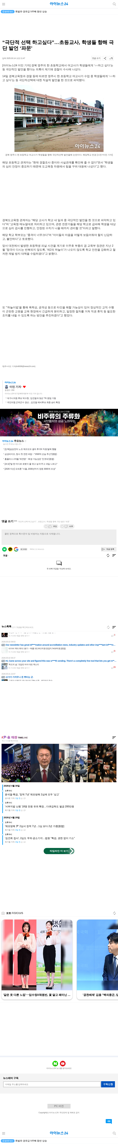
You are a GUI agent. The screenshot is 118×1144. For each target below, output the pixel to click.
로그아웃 (24, 549)
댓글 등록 (110, 549)
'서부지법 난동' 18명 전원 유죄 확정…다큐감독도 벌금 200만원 (39, 806)
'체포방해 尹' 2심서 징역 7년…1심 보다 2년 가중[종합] (34, 826)
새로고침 (25, 441)
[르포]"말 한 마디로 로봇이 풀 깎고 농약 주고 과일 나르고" (31, 464)
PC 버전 (59, 1106)
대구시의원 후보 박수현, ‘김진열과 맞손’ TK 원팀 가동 (31, 398)
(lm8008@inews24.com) (25, 366)
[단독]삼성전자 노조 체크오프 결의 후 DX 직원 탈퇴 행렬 (30, 449)
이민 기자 (15, 386)
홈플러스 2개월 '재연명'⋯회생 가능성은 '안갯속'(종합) (29, 459)
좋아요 (24, 387)
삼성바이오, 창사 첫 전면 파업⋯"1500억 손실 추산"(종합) (31, 454)
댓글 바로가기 (109, 1121)
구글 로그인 (16, 549)
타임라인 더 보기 (59, 851)
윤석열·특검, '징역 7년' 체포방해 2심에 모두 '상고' (32, 794)
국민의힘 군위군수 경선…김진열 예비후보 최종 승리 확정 (33, 402)
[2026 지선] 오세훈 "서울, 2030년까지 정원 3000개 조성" (30, 469)
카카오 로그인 (10, 549)
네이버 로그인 (4, 549)
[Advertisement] (59, 27)
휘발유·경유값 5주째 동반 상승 (31, 11)
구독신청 (108, 1084)
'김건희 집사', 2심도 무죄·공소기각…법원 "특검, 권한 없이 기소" (40, 838)
